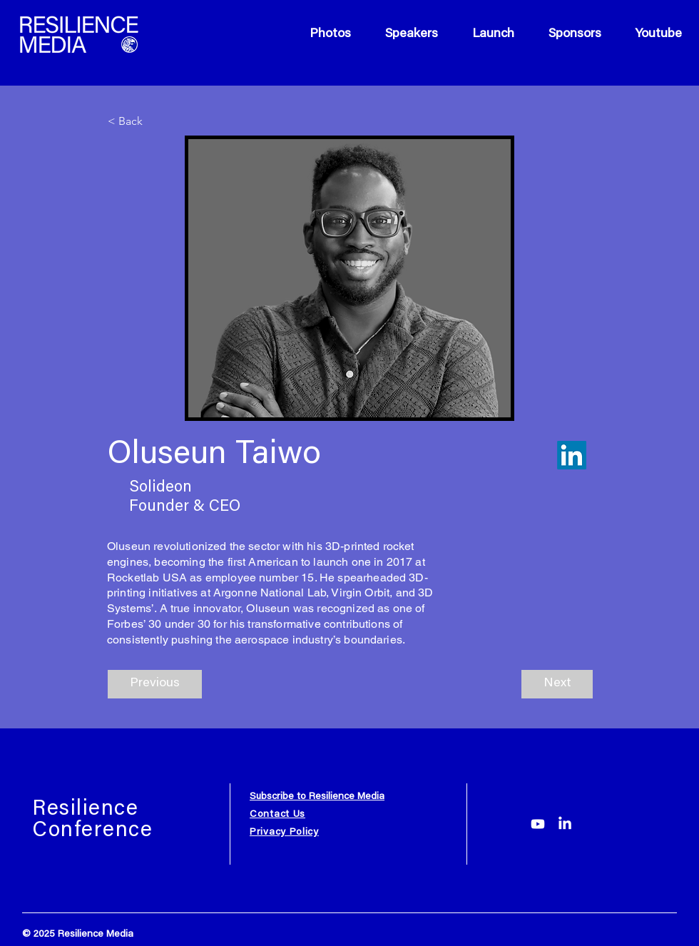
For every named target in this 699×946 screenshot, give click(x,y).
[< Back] (155, 121)
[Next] (557, 684)
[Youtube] (538, 824)
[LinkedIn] (565, 824)
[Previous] (155, 684)
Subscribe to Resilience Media (317, 797)
